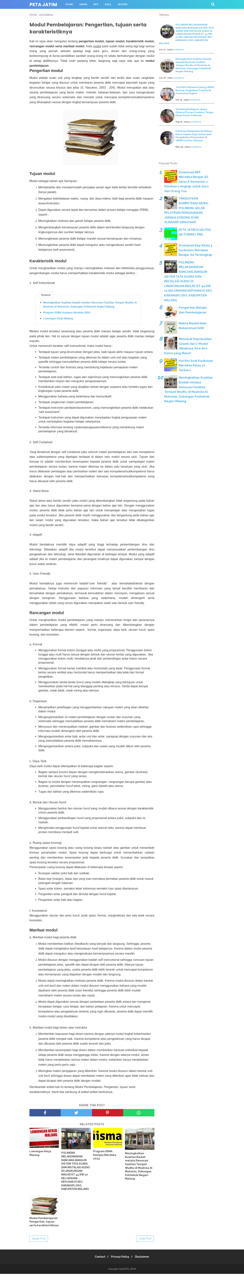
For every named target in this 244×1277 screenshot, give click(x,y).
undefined (178, 50)
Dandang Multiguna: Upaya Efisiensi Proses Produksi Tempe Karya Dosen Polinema (194, 112)
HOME (69, 4)
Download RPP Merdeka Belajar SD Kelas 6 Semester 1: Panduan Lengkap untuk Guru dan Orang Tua (186, 182)
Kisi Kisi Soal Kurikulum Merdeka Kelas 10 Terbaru (196, 365)
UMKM (83, 4)
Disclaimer (144, 1259)
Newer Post (39, 1241)
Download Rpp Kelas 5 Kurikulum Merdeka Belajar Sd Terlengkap (195, 250)
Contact (98, 1259)
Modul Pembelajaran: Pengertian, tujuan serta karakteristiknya (44, 1225)
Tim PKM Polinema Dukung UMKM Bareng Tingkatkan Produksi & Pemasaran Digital (195, 90)
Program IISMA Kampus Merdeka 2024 (66, 315)
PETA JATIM (43, 4)
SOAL (108, 4)
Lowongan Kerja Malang (58, 321)
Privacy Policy (120, 1259)
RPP (95, 4)
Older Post (145, 1241)
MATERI (123, 4)
